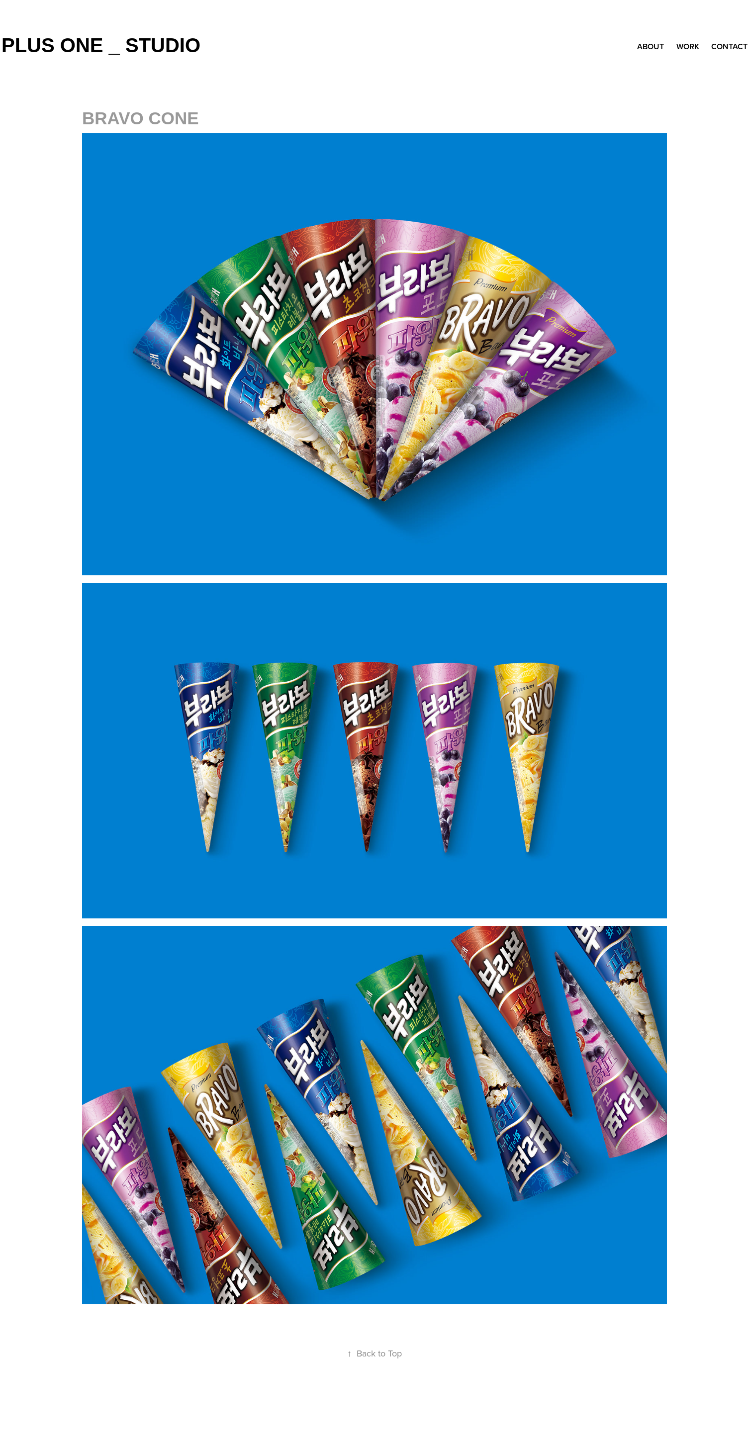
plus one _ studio (100, 45)
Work (687, 46)
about (650, 46)
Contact (729, 46)
